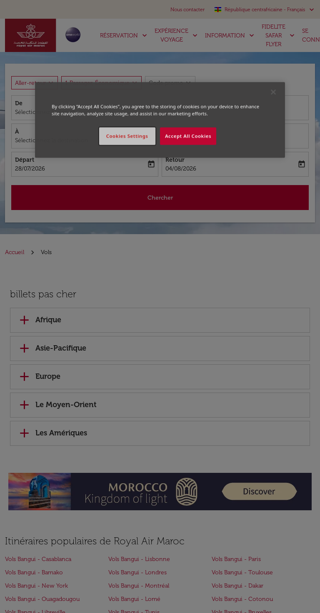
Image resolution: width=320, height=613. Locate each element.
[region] (160, 120)
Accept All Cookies (188, 136)
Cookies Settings (127, 136)
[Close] (273, 92)
